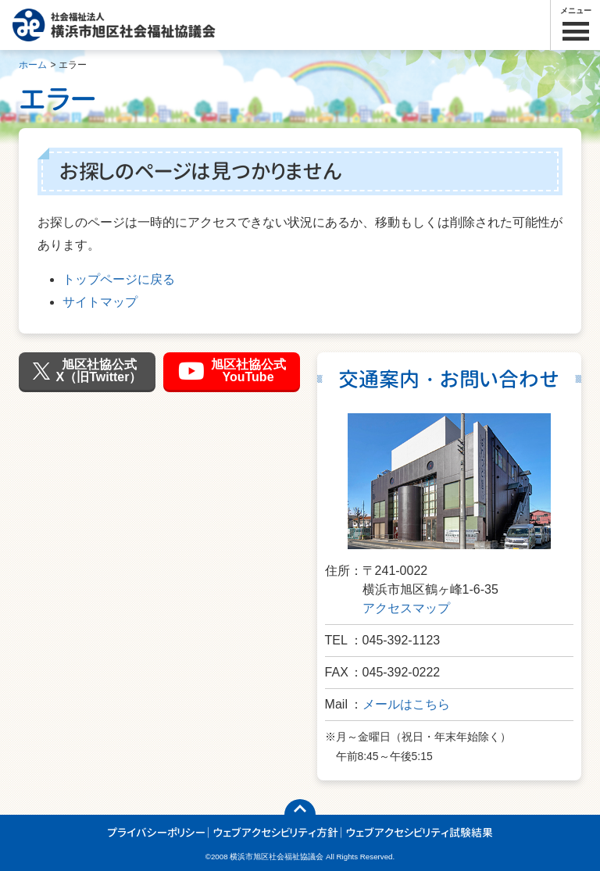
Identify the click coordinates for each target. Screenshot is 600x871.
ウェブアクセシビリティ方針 (275, 832)
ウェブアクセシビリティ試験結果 (419, 832)
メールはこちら (406, 704)
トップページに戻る (118, 279)
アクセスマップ (406, 608)
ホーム (33, 64)
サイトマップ (100, 302)
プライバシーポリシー (156, 832)
